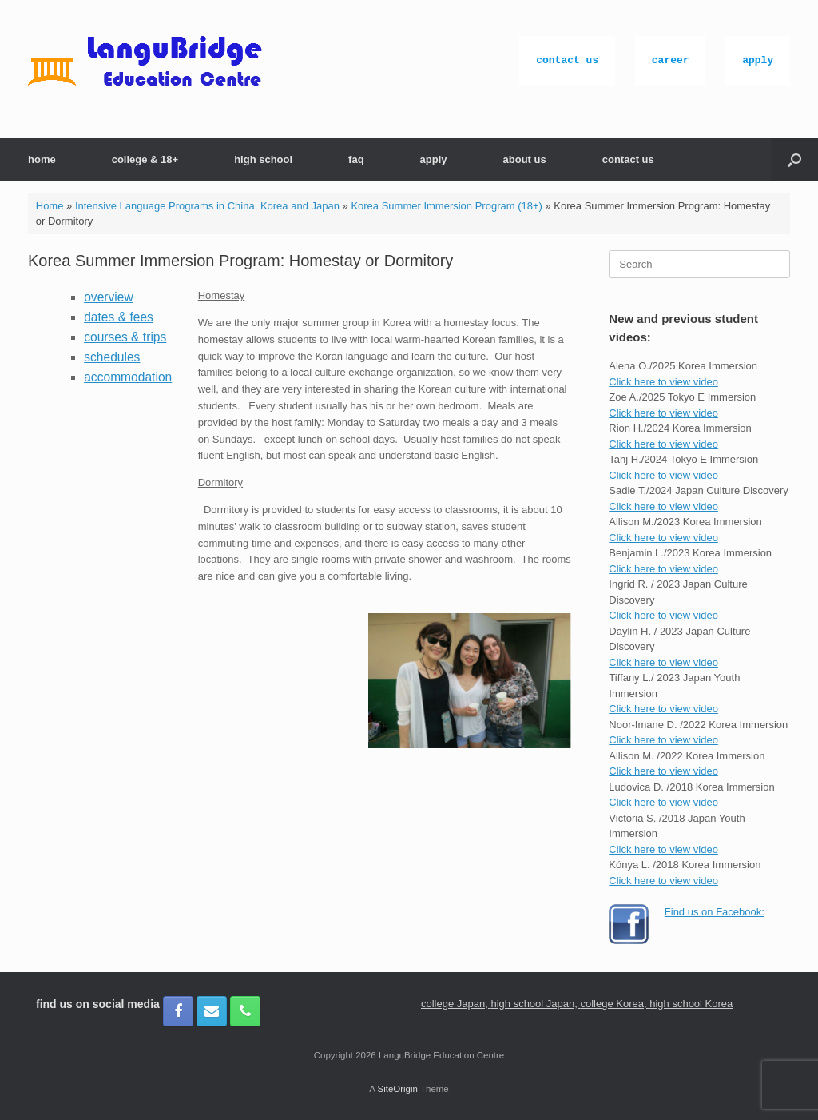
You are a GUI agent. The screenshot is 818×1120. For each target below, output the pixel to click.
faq (356, 159)
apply (757, 60)
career (670, 60)
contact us (567, 60)
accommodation (128, 377)
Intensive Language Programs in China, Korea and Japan (207, 206)
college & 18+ (145, 159)
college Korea (612, 1004)
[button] (794, 159)
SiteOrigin (397, 1089)
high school (263, 159)
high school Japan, (535, 1004)
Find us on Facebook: (714, 912)
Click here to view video (663, 382)
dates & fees (118, 317)
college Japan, (455, 1004)
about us (524, 159)
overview (108, 297)
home (42, 159)
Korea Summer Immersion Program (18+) (446, 206)
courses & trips (125, 337)
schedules (112, 357)
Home (50, 206)
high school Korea (691, 1004)
